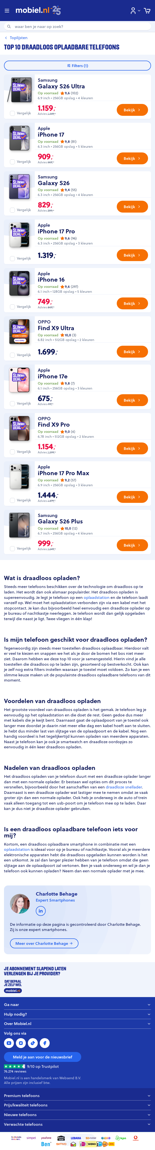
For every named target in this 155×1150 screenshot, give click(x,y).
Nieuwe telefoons (77, 1114)
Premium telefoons (77, 1095)
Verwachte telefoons (77, 1124)
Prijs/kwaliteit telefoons (77, 1105)
